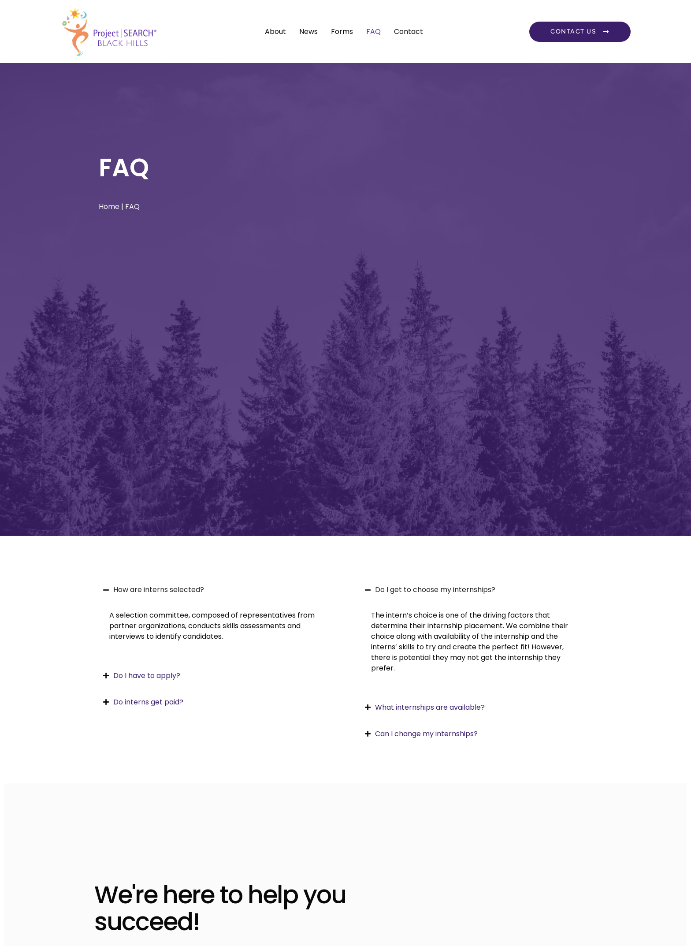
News (308, 31)
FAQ (373, 31)
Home (109, 206)
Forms (342, 31)
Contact (408, 31)
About (275, 31)
